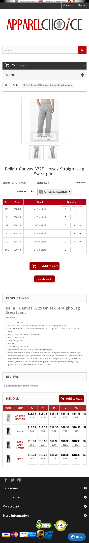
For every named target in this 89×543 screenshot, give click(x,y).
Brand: (6, 182)
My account (10, 506)
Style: (40, 182)
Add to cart (71, 398)
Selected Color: (26, 191)
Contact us (68, 5)
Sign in (81, 5)
